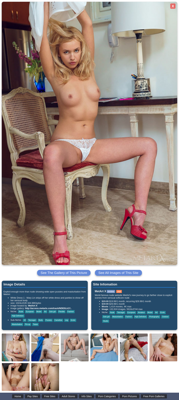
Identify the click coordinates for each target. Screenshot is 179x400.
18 (25, 320)
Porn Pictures (129, 396)
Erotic (73, 320)
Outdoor (165, 317)
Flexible (62, 312)
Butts (41, 320)
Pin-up (27, 324)
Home (18, 396)
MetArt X (32, 305)
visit (119, 291)
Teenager (32, 320)
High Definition (18, 316)
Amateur (141, 312)
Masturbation (17, 324)
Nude (21, 312)
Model (39, 312)
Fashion (70, 312)
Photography (154, 317)
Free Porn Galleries (153, 396)
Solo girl (52, 312)
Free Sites (49, 396)
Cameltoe (58, 320)
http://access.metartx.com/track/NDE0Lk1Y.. (48, 308)
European (30, 312)
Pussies (48, 320)
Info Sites (86, 396)
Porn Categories (107, 396)
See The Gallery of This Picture (64, 273)
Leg (66, 320)
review (111, 291)
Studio (105, 321)
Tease (35, 324)
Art (45, 312)
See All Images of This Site (118, 273)
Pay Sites (32, 396)
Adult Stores (68, 396)
